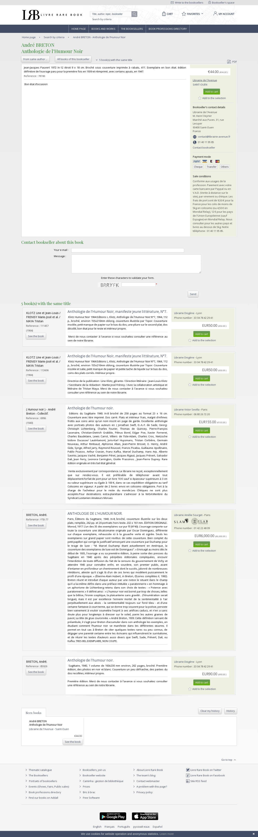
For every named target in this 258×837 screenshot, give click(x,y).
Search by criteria (101, 19)
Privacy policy (142, 796)
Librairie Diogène (184, 316)
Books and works (103, 29)
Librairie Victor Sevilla (186, 413)
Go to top (229, 763)
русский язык (141, 830)
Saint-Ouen (200, 84)
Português (124, 830)
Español (157, 830)
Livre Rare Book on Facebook (205, 779)
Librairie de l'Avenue (205, 80)
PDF (232, 61)
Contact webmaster (146, 785)
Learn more (167, 833)
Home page (79, 29)
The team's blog (143, 779)
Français (110, 830)
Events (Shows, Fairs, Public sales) (46, 790)
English (97, 830)
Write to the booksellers (187, 2)
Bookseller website (91, 779)
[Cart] (167, 14)
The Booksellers (132, 29)
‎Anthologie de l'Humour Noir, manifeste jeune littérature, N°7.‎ (117, 315)
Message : (52, 256)
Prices (86, 790)
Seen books (33, 716)
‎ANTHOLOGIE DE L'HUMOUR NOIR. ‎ (95, 517)
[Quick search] (112, 14)
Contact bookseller (204, 147)
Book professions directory (168, 29)
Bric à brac (89, 795)
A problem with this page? (149, 790)
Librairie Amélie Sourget (188, 518)
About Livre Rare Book (150, 773)
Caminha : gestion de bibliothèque (103, 784)
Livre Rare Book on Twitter (203, 773)
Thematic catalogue (38, 773)
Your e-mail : (53, 250)
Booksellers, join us (92, 773)
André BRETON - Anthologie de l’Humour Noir (99, 37)
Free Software (91, 801)
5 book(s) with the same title (113, 60)
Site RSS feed (196, 785)
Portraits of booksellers (43, 784)
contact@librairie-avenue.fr (214, 136)
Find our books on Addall (41, 801)
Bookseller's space (221, 2)
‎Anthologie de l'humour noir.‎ (91, 411)
